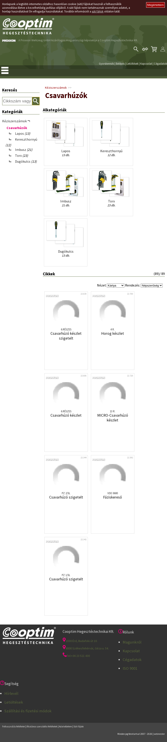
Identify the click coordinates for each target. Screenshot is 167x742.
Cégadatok (160, 63)
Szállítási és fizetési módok (28, 710)
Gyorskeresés (106, 63)
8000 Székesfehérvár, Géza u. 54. (86, 648)
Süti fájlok (78, 726)
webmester (159, 733)
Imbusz (20, 149)
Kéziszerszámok (56, 88)
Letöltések (132, 63)
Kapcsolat (146, 63)
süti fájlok (98, 11)
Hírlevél (11, 693)
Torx (18, 155)
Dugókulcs (22, 161)
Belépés (120, 63)
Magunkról (132, 642)
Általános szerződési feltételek (42, 726)
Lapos (19, 133)
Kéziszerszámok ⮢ (16, 121)
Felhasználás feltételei (13, 726)
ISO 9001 (130, 668)
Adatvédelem (65, 726)
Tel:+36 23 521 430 (76, 656)
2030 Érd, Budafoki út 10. (80, 641)
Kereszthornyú (26, 139)
